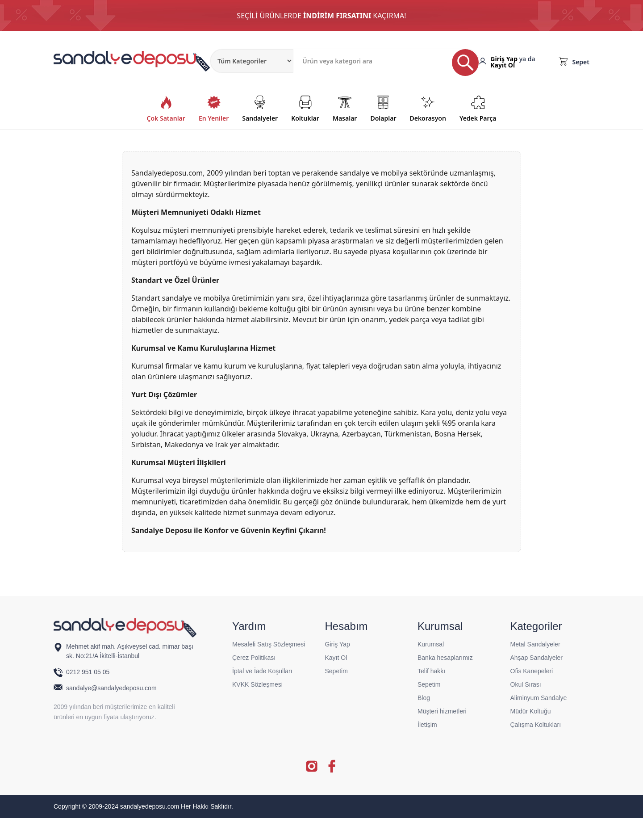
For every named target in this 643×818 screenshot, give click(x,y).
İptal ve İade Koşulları (262, 671)
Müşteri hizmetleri (442, 711)
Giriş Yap (504, 59)
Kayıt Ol (502, 65)
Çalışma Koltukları (535, 724)
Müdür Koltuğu (530, 711)
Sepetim (336, 671)
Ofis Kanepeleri (531, 671)
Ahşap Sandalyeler (536, 657)
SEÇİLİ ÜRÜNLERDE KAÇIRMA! (321, 16)
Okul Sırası (525, 684)
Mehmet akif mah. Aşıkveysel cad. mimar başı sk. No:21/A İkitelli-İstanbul (129, 651)
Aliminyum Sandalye (538, 697)
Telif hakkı (431, 671)
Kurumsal (431, 644)
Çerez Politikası (254, 657)
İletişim (427, 724)
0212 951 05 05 (88, 671)
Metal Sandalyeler (535, 644)
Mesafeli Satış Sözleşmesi (268, 644)
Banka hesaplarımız (445, 657)
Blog (424, 697)
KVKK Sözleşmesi (257, 684)
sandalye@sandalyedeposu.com (111, 688)
